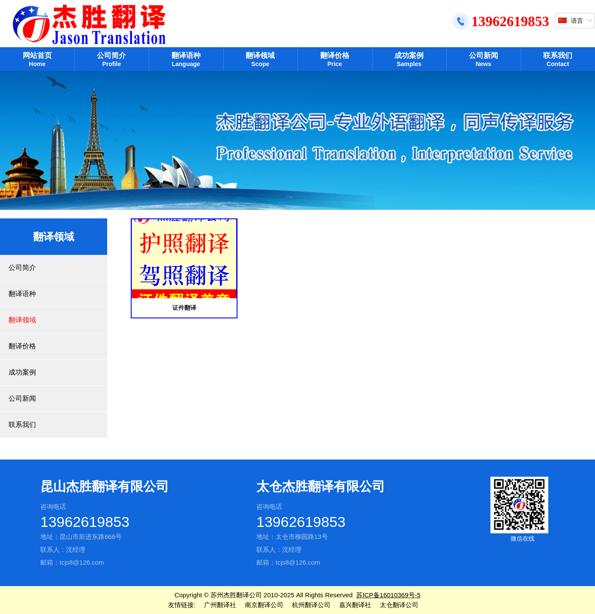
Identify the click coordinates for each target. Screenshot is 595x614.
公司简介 (111, 59)
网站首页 (37, 59)
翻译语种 (186, 59)
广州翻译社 (220, 604)
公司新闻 (483, 59)
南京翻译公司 (264, 604)
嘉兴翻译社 (355, 604)
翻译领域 (260, 59)
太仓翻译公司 (399, 604)
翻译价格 (334, 59)
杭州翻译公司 (311, 604)
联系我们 (558, 59)
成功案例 (409, 59)
